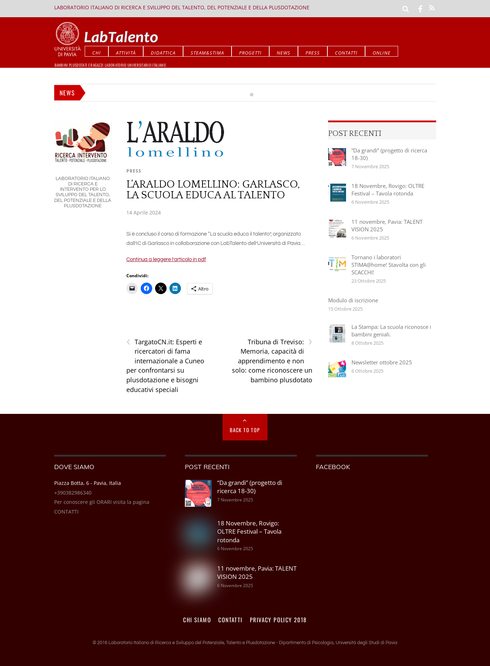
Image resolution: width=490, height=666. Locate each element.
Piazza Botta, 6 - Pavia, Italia (87, 483)
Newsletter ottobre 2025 (381, 362)
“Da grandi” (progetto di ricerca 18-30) (389, 154)
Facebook (333, 467)
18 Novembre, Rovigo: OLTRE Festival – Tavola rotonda (387, 189)
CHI (96, 52)
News (283, 52)
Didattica (163, 52)
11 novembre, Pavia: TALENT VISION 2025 (387, 225)
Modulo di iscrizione (353, 300)
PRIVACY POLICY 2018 (278, 619)
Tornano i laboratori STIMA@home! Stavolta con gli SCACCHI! (388, 265)
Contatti (346, 52)
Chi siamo (197, 619)
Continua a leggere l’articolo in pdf (166, 259)
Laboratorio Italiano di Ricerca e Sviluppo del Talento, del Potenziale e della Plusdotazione (181, 7)
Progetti (250, 52)
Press (312, 52)
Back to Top (245, 430)
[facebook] (420, 8)
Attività (126, 52)
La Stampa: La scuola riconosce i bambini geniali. (391, 330)
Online (382, 52)
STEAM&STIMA (207, 52)
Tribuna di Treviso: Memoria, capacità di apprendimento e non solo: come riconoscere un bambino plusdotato (272, 360)
